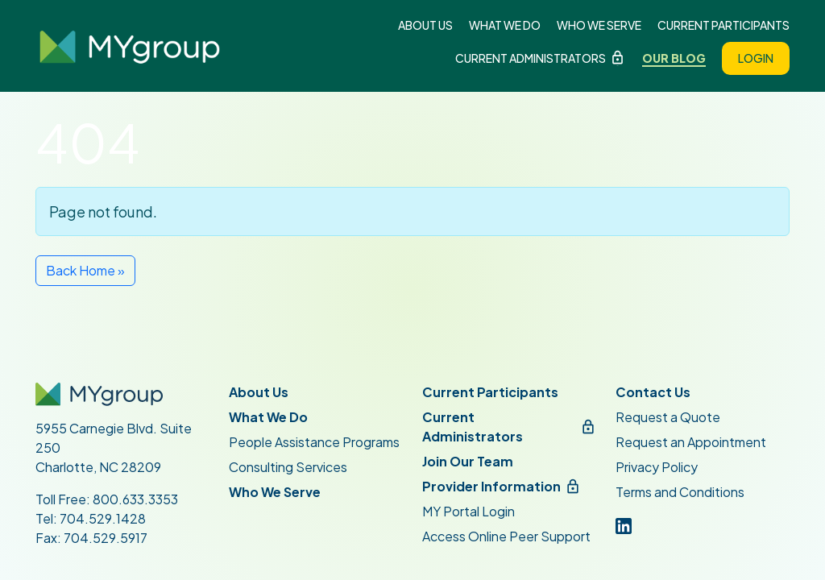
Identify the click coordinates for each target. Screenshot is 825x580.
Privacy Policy (657, 466)
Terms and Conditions (680, 491)
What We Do (505, 25)
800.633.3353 (135, 499)
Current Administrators (530, 58)
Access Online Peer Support (506, 536)
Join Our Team (467, 461)
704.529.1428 (103, 518)
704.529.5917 (105, 537)
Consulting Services (288, 466)
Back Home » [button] (85, 270)
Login (755, 58)
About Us (425, 25)
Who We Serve (599, 25)
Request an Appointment (691, 441)
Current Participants (723, 25)
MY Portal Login (468, 511)
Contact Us (653, 391)
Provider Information (491, 486)
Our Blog (674, 58)
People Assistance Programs (314, 441)
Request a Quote (668, 416)
